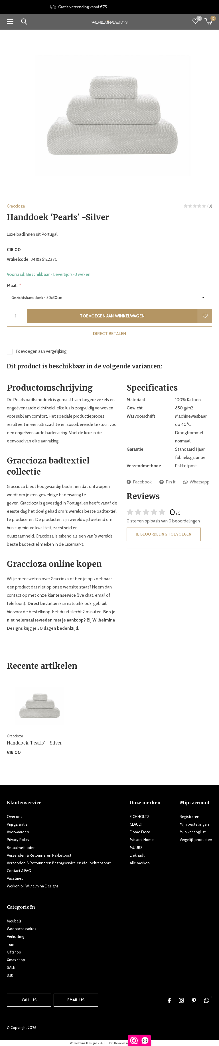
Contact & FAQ (19, 870)
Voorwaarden (18, 832)
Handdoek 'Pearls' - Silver (34, 743)
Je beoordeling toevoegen (163, 534)
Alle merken (140, 863)
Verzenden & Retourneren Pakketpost (39, 855)
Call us (29, 1000)
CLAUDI (136, 824)
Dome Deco (140, 832)
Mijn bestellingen (194, 824)
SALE (11, 967)
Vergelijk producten (196, 839)
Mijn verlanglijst (193, 832)
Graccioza (16, 206)
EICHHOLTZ (139, 816)
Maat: (14, 285)
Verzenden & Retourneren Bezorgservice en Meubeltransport (59, 863)
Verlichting (15, 936)
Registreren (189, 816)
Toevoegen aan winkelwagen (112, 316)
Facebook (139, 482)
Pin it (167, 482)
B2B (10, 975)
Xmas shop (16, 959)
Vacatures (15, 878)
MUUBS (136, 847)
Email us (75, 1000)
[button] (11, 21)
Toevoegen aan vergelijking (40, 351)
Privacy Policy (18, 839)
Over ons (14, 816)
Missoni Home (142, 839)
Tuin (10, 944)
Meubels (14, 921)
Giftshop (14, 952)
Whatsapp (196, 482)
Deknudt (137, 855)
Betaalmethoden (21, 847)
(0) (209, 206)
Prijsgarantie (17, 824)
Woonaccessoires (21, 928)
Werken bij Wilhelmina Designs (32, 886)
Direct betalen (109, 333)
